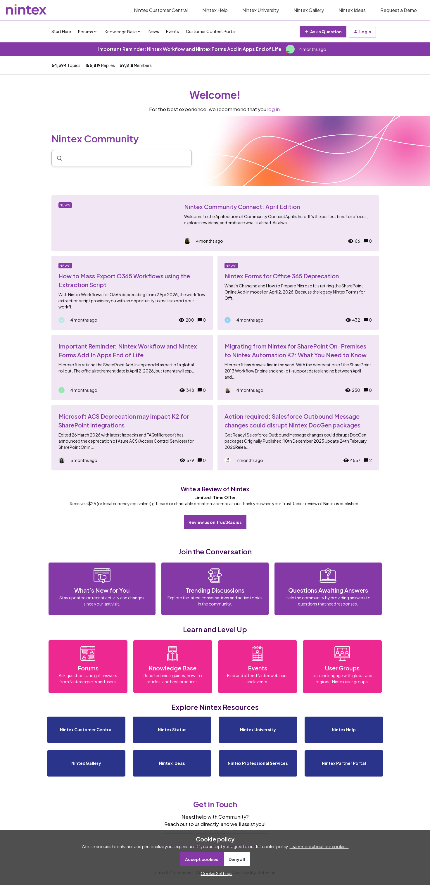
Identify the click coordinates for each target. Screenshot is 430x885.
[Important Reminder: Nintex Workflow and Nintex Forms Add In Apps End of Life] (132, 367)
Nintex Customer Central (161, 10)
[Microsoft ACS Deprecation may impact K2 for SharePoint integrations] (132, 437)
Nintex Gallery (308, 10)
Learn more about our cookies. (319, 846)
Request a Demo (398, 10)
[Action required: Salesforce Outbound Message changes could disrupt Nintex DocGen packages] (298, 437)
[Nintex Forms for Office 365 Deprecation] (298, 293)
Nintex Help (215, 10)
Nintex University (260, 10)
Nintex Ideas (352, 10)
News (153, 31)
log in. (274, 109)
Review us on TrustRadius (215, 522)
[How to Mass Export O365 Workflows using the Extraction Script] (132, 293)
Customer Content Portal (211, 31)
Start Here (61, 31)
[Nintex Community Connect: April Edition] (215, 223)
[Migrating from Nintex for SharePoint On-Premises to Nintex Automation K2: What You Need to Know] (298, 367)
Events (172, 31)
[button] (215, 873)
